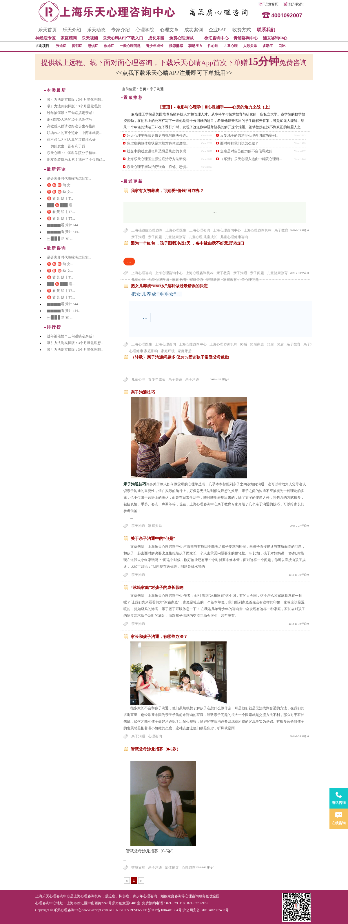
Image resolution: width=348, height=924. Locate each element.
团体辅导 (172, 867)
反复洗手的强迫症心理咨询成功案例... (249, 135)
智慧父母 (138, 867)
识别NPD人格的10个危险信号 (69, 119)
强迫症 (61, 46)
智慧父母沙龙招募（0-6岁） (156, 749)
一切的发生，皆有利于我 (66, 146)
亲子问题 (257, 273)
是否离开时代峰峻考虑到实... (69, 178)
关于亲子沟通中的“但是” (153, 538)
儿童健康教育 (277, 273)
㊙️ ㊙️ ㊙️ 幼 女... (60, 185)
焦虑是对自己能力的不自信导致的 (246, 151)
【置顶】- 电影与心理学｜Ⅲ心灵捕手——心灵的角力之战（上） (215, 107)
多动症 (268, 46)
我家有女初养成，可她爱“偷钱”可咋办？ (167, 191)
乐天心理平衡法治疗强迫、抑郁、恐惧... (158, 167)
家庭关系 (155, 526)
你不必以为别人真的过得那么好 (71, 140)
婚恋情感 (176, 46)
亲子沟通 (240, 273)
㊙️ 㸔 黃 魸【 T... (60, 198)
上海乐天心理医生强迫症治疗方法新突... (158, 159)
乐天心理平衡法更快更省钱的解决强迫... (158, 135)
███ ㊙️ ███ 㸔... (61, 205)
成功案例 (193, 29)
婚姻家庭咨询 (171, 896)
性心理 (213, 46)
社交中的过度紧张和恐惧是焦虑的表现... (158, 151)
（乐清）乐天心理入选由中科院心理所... (251, 159)
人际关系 (250, 46)
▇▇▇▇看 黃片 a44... (64, 225)
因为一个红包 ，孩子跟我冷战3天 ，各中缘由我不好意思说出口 (187, 243)
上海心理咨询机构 (258, 230)
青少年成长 (154, 46)
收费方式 (241, 29)
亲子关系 (175, 379)
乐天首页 (47, 29)
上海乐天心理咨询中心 (52, 896)
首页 (142, 89)
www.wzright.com (95, 910)
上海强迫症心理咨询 (147, 230)
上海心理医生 (175, 230)
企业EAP (218, 29)
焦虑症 (109, 46)
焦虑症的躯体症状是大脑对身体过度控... (158, 143)
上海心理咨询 (199, 230)
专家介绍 (120, 29)
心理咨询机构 (91, 896)
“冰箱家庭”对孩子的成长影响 (157, 587)
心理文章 (169, 29)
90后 (243, 344)
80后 (280, 344)
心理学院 (145, 29)
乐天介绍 (72, 29)
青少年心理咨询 (145, 896)
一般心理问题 (130, 46)
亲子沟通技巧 (143, 392)
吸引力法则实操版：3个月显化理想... (75, 99)
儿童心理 (231, 46)
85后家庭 (257, 344)
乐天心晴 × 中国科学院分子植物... (73, 153)
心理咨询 (155, 736)
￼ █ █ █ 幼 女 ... (60, 238)
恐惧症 (93, 46)
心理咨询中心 (45, 903)
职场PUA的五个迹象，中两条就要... (74, 133)
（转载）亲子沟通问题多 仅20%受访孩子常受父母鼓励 (180, 357)
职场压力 (195, 46)
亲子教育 (281, 230)
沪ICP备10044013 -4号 (165, 910)
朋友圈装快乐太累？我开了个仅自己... (76, 160)
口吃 (281, 46)
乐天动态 (96, 29)
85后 (270, 344)
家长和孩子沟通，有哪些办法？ (159, 636)
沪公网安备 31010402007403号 (206, 910)
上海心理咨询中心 (227, 230)
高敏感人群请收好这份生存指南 (71, 126)
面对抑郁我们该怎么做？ (239, 143)
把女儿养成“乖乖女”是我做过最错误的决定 (169, 286)
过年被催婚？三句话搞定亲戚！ (71, 113)
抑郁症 (77, 46)
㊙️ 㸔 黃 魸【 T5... (61, 212)
